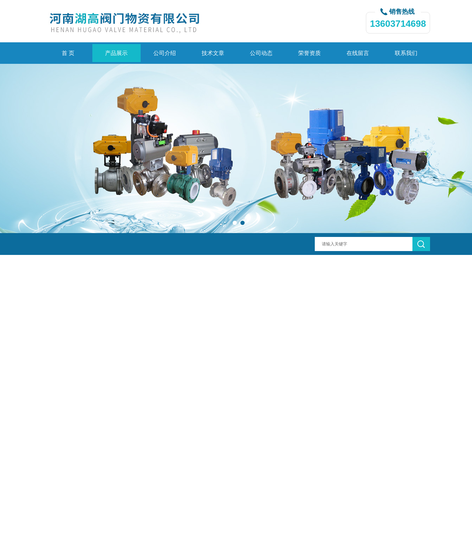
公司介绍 (164, 53)
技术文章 (213, 53)
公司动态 (261, 53)
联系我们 (406, 53)
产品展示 (116, 53)
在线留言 (358, 53)
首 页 (68, 53)
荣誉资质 (309, 53)
